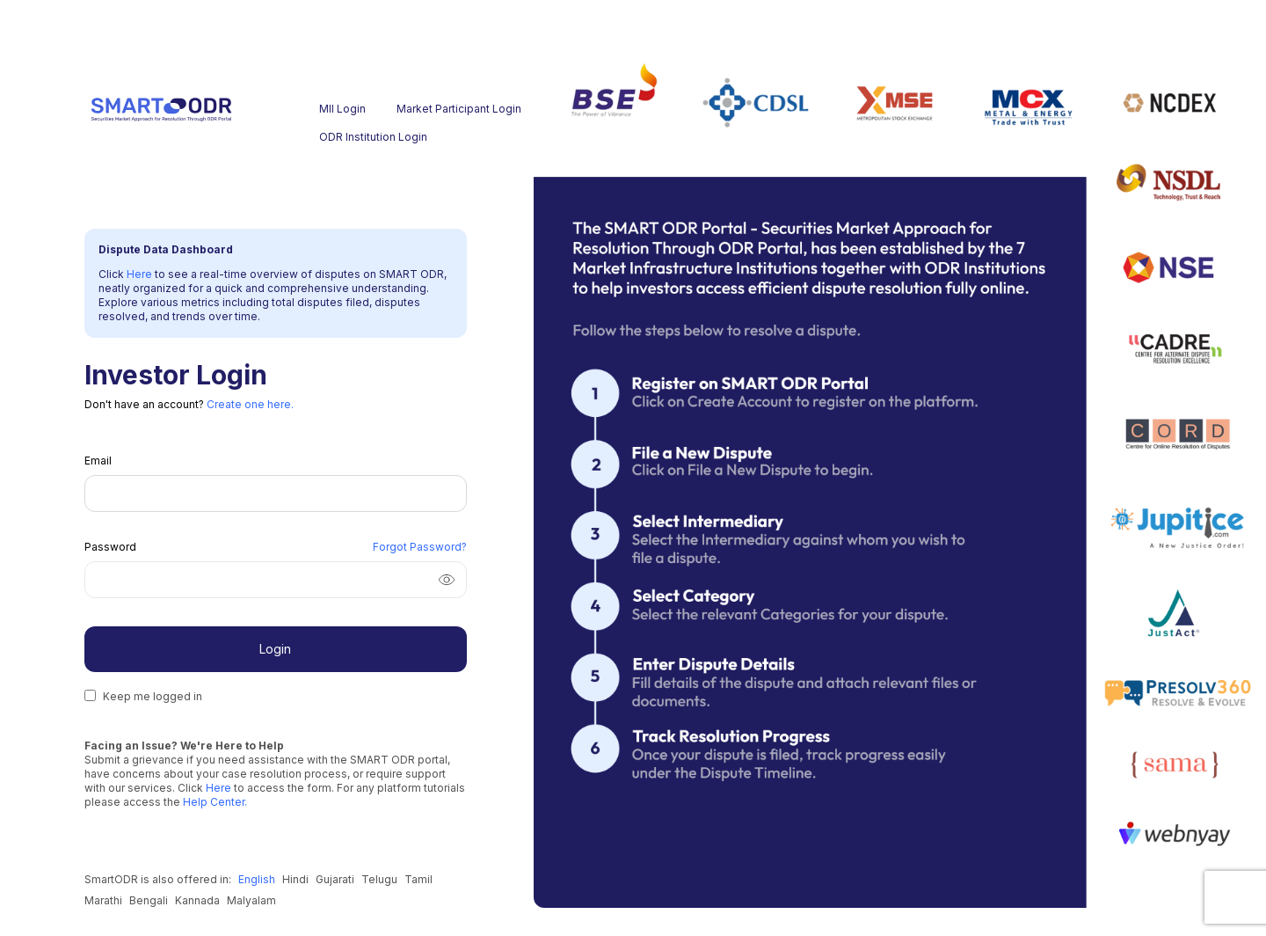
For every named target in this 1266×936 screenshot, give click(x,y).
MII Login (342, 108)
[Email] (275, 493)
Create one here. (250, 404)
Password (110, 546)
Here (141, 274)
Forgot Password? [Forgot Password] (420, 546)
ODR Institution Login (354, 136)
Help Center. (213, 801)
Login (275, 648)
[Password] (254, 579)
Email (98, 460)
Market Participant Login (432, 108)
